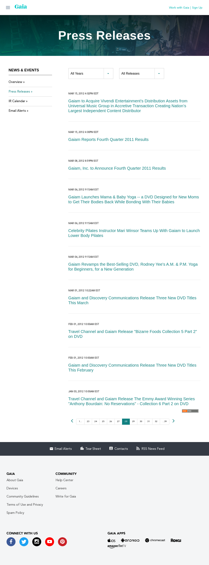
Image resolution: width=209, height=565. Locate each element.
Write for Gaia (66, 496)
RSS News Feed (153, 449)
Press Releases (19, 91)
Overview (15, 82)
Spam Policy (15, 513)
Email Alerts (17, 111)
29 (133, 421)
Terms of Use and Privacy (25, 504)
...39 (164, 421)
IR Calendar (17, 101)
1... (80, 421)
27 (118, 421)
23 (88, 421)
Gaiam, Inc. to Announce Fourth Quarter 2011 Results (117, 168)
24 (95, 421)
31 (148, 421)
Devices (12, 488)
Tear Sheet (93, 449)
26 (111, 421)
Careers (61, 488)
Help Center (64, 480)
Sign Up (197, 7)
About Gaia (15, 480)
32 (156, 421)
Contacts (121, 449)
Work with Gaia (179, 7)
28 (126, 421)
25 (103, 421)
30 (141, 421)
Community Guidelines (23, 496)
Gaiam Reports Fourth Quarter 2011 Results (108, 139)
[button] (8, 7)
